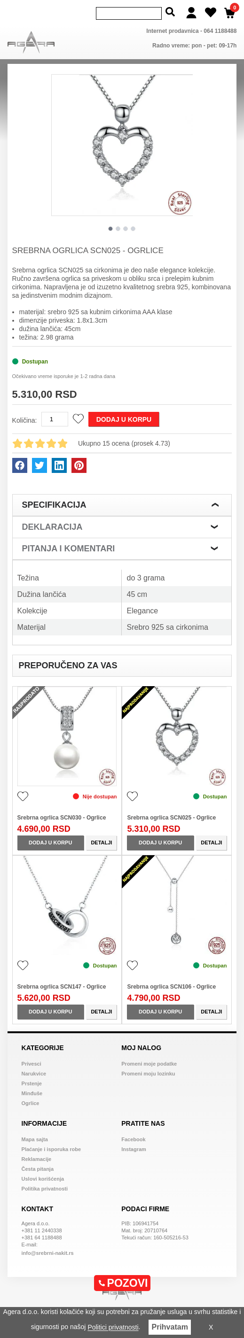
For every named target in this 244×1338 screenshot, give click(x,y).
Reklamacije (37, 1157)
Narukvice (34, 1072)
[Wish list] (210, 11)
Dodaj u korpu (123, 417)
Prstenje (32, 1081)
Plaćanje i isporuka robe (51, 1147)
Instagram (133, 1147)
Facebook (133, 1137)
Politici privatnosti (112, 1327)
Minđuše (32, 1091)
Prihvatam (169, 1327)
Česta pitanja (38, 1167)
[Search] (129, 12)
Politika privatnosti (45, 1187)
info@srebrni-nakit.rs (48, 1251)
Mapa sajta (35, 1137)
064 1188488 (220, 29)
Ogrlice (30, 1101)
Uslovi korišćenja (43, 1177)
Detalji (101, 840)
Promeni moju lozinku (148, 1072)
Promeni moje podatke (149, 1062)
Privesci (31, 1062)
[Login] (191, 11)
